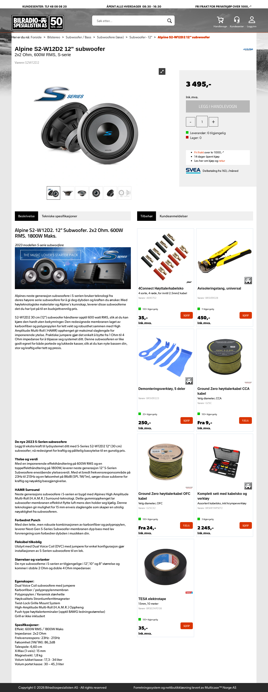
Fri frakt (199, 152)
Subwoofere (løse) (110, 37)
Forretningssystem (147, 687)
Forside (36, 37)
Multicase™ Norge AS (220, 687)
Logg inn (251, 26)
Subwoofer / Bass (78, 37)
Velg (245, 420)
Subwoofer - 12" (140, 37)
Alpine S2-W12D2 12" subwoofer (184, 37)
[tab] (26, 216)
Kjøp (218, 106)
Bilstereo (53, 37)
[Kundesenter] (236, 19)
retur (222, 160)
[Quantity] (202, 121)
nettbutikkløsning (178, 687)
